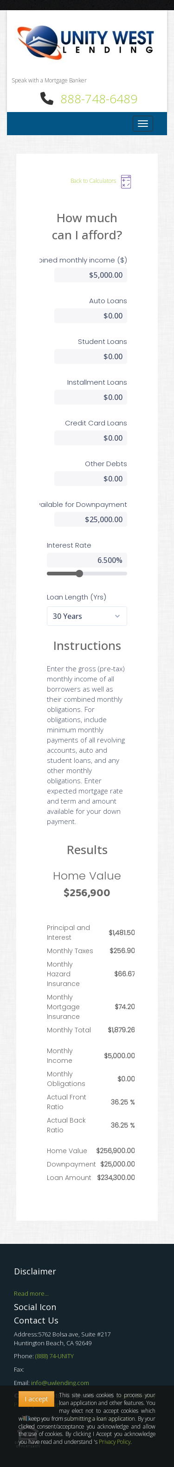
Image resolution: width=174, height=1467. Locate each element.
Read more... (31, 1293)
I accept (36, 1398)
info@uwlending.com (60, 1383)
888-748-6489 (98, 98)
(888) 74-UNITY (54, 1356)
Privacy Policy (114, 1441)
